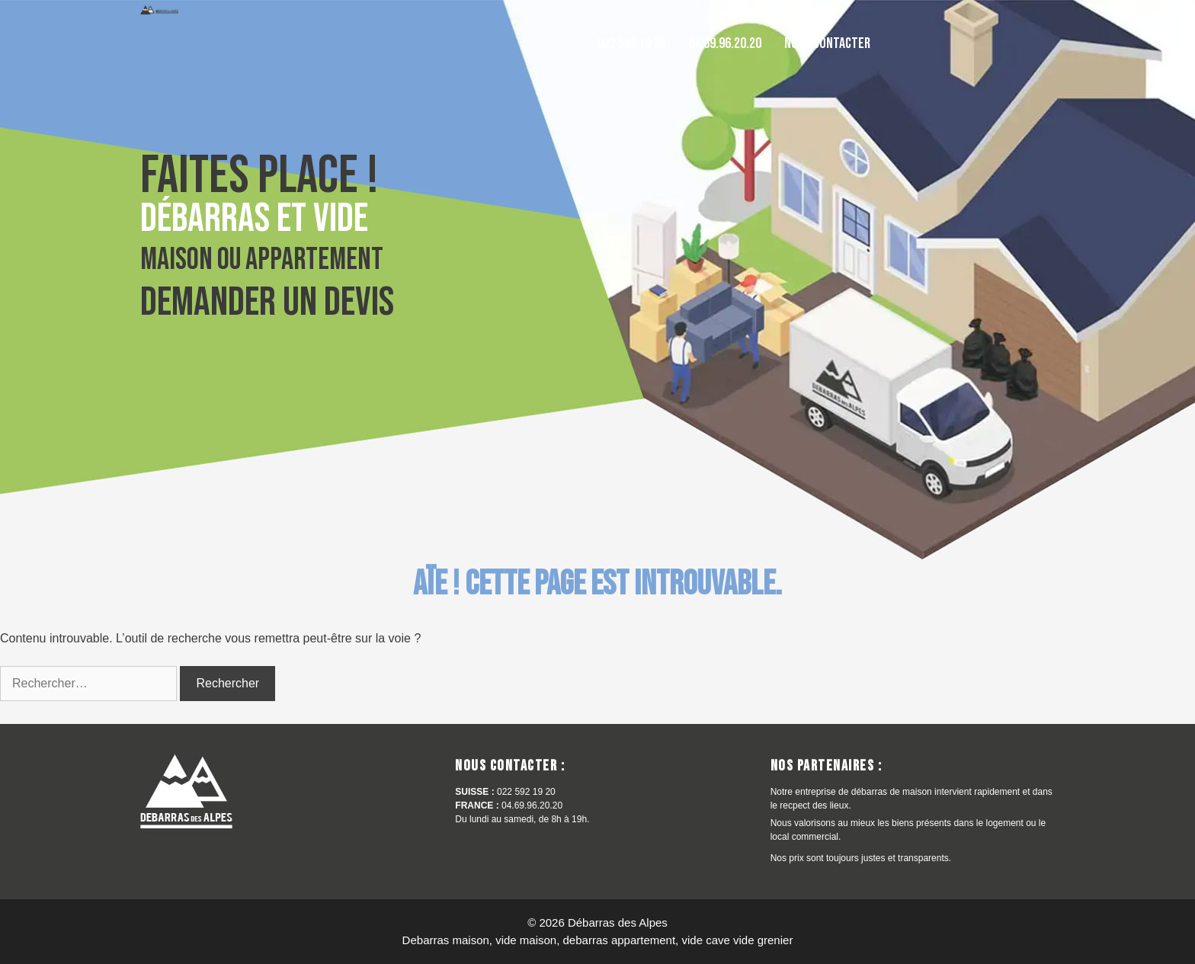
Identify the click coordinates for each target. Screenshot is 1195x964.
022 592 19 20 (631, 43)
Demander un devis (267, 302)
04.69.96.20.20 (724, 43)
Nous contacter (827, 43)
